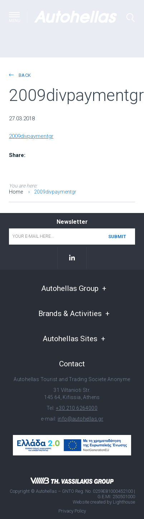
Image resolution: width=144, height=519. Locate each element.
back (20, 75)
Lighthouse (124, 501)
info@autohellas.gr (80, 419)
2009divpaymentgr (31, 136)
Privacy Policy (72, 510)
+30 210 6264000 (76, 408)
